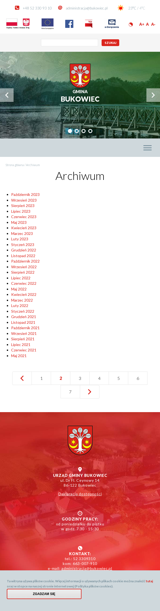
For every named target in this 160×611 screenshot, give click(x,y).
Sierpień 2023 (22, 205)
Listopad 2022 (23, 255)
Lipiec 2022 (20, 278)
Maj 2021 (19, 355)
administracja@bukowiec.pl (87, 8)
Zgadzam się (44, 594)
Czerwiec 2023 (23, 216)
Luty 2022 (19, 305)
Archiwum (33, 165)
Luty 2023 (19, 239)
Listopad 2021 (23, 322)
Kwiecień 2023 (23, 227)
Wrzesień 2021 (24, 333)
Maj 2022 (19, 289)
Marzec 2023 (22, 233)
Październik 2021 (25, 327)
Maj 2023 (19, 222)
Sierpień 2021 (22, 339)
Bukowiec (80, 96)
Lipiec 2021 (20, 344)
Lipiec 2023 (20, 211)
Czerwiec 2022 (23, 283)
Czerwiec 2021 (23, 350)
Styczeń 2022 (22, 311)
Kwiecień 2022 (23, 294)
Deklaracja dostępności (80, 494)
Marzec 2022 (22, 300)
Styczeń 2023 (22, 244)
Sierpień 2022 (22, 272)
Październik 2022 (25, 261)
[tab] (70, 131)
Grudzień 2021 (23, 316)
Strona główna (14, 165)
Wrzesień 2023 (24, 200)
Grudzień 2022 (23, 250)
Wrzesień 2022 (24, 266)
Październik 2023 (25, 194)
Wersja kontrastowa (131, 24)
